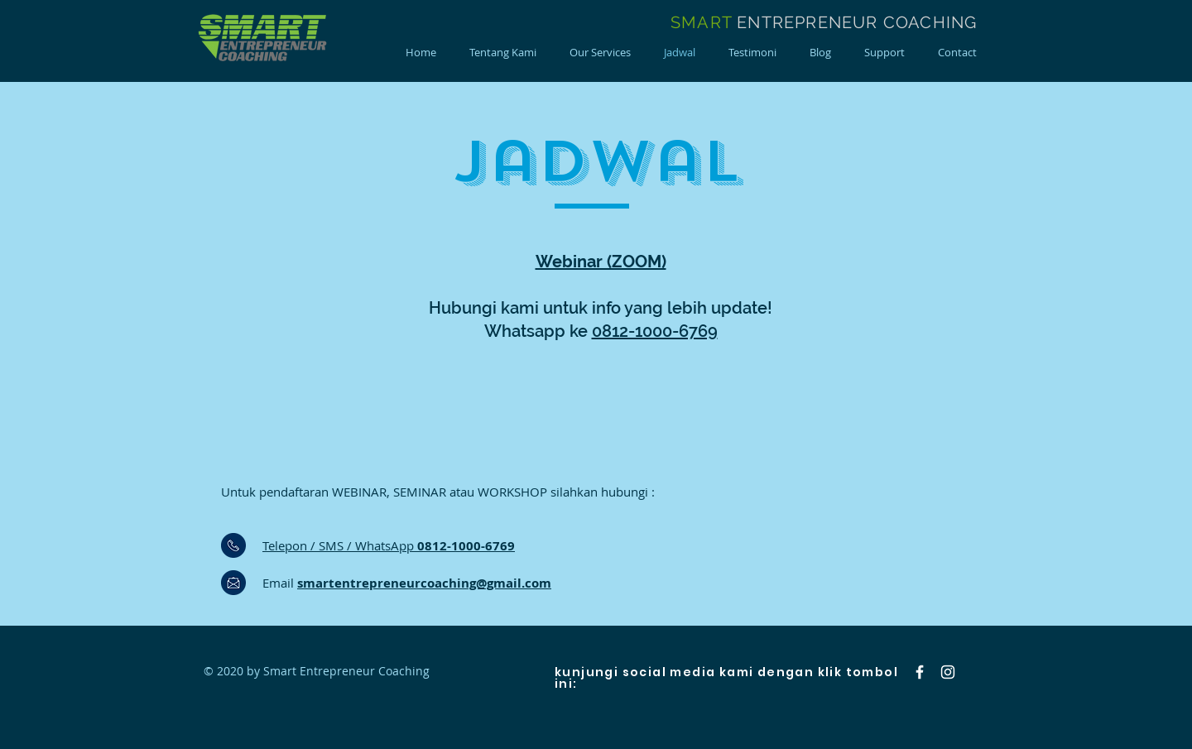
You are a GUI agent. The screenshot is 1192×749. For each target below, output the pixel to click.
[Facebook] (920, 672)
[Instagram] (948, 672)
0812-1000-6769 (655, 331)
